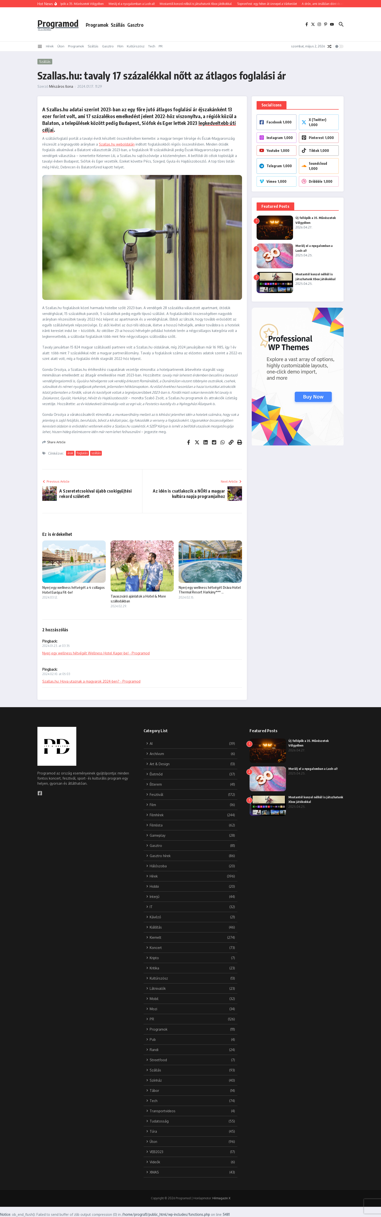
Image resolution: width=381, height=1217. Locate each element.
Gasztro (139, 25)
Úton (60, 46)
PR (161, 46)
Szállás (122, 25)
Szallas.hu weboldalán (117, 144)
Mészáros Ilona (61, 86)
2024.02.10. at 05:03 (56, 674)
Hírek (50, 46)
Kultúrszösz (136, 46)
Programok (101, 25)
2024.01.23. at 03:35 (56, 646)
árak (70, 453)
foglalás (82, 453)
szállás (96, 453)
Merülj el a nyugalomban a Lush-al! (313, 769)
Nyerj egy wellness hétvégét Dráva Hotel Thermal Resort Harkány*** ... (210, 589)
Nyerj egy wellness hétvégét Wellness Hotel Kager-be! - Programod (96, 653)
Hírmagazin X (221, 1198)
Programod (60, 23)
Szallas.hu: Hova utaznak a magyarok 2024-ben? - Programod (91, 681)
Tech (151, 46)
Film (120, 46)
